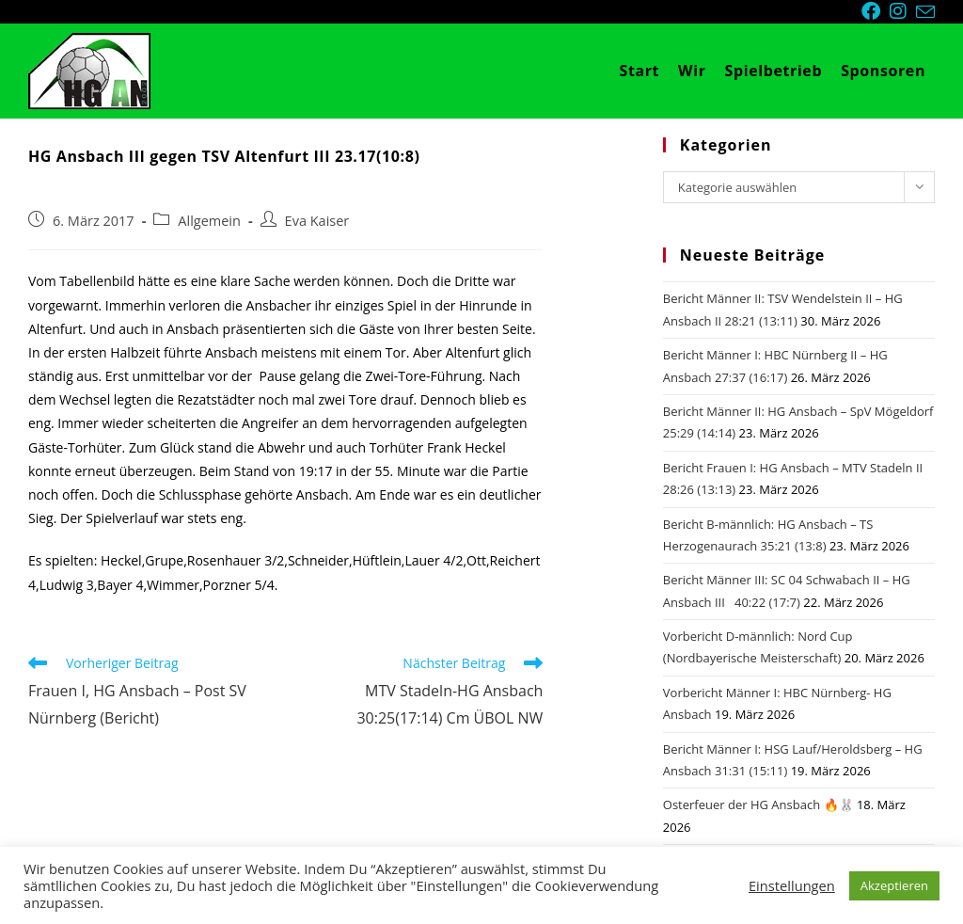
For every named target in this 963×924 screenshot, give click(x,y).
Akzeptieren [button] (894, 885)
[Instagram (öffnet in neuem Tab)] (903, 11)
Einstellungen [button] (792, 885)
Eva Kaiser (317, 221)
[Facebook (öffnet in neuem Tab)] (875, 11)
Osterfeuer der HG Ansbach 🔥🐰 (758, 804)
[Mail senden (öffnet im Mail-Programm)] (925, 12)
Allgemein (209, 221)
